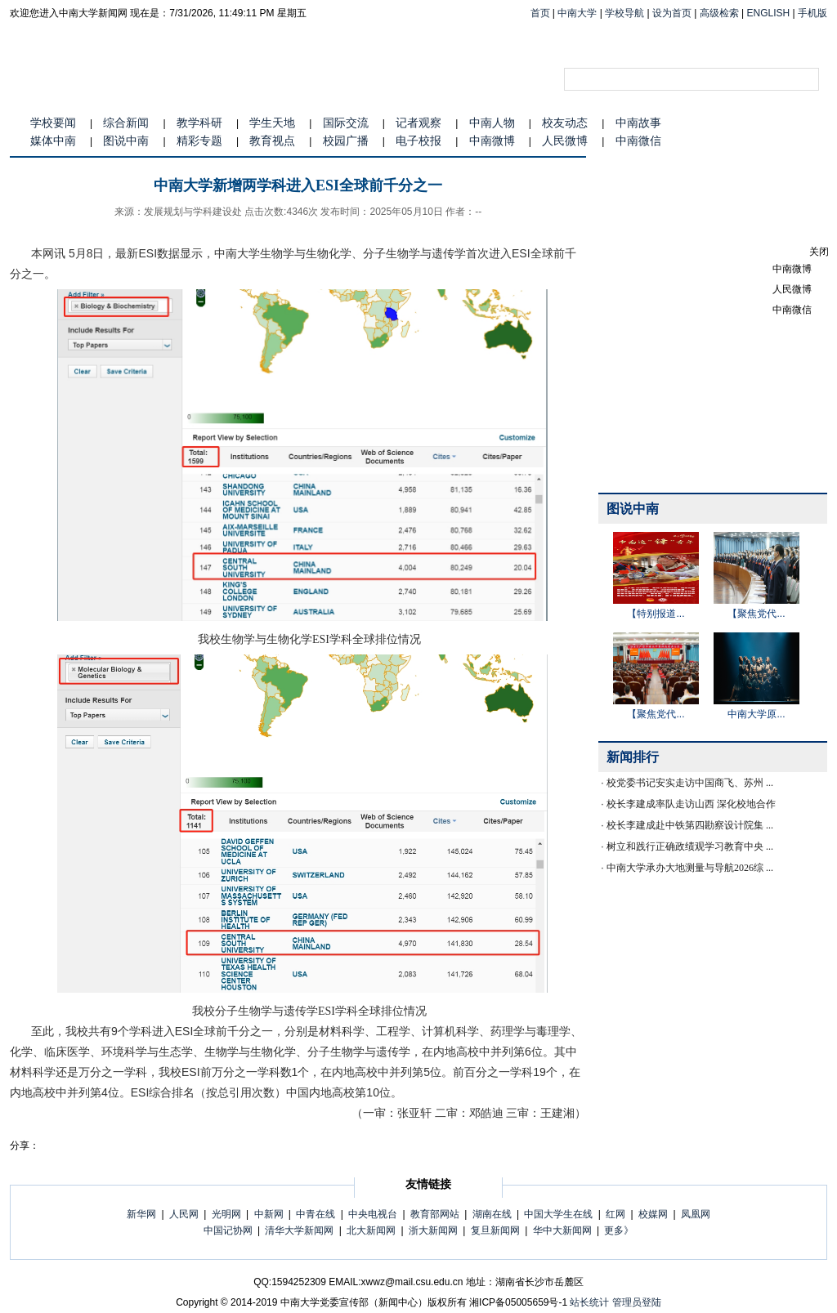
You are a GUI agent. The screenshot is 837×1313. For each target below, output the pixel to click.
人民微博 (565, 140)
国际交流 (346, 122)
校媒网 (653, 1214)
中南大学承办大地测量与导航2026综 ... (689, 867)
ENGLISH (768, 13)
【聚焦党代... (756, 613)
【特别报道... (655, 613)
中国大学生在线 (558, 1214)
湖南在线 (492, 1214)
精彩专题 (199, 140)
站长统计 (589, 1302)
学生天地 (272, 122)
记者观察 (418, 122)
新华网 (141, 1214)
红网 (615, 1214)
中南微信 (638, 140)
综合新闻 (126, 122)
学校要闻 (53, 122)
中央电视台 (372, 1214)
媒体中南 (53, 140)
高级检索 (719, 13)
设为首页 (672, 13)
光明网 (226, 1214)
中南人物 (492, 122)
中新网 (269, 1214)
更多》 (618, 1230)
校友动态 (565, 122)
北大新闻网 (371, 1230)
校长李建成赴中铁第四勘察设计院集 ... (689, 825)
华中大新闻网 (562, 1230)
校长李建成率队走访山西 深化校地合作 (691, 804)
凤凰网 (695, 1214)
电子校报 (418, 140)
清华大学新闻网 (299, 1230)
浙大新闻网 (433, 1230)
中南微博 (492, 140)
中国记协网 (228, 1230)
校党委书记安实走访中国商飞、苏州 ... (689, 782)
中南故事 (638, 122)
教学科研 (199, 122)
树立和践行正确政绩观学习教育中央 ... (689, 846)
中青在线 (315, 1214)
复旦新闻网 (495, 1230)
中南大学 (577, 13)
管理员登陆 (636, 1302)
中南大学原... (756, 714)
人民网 (184, 1214)
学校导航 (624, 13)
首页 (540, 13)
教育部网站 (434, 1214)
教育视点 (272, 140)
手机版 (812, 13)
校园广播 (346, 140)
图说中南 (126, 140)
